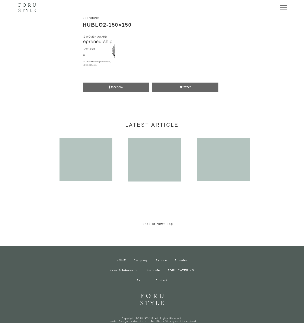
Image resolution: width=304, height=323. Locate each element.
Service (161, 260)
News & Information (125, 270)
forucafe (153, 270)
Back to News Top (157, 224)
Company (141, 260)
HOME (121, 260)
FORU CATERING (181, 270)
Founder (181, 260)
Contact (161, 280)
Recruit (142, 280)
